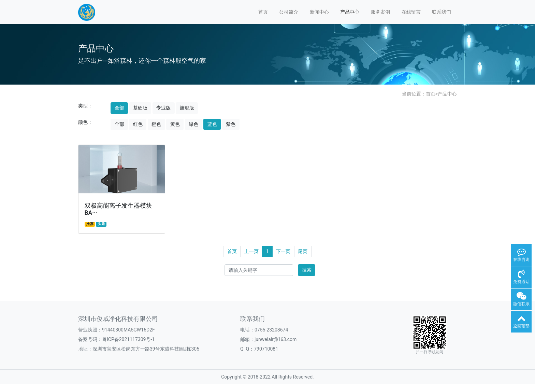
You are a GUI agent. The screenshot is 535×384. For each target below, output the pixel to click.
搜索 (307, 269)
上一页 (251, 251)
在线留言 (411, 12)
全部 (119, 107)
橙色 (156, 124)
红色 (138, 124)
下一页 (283, 251)
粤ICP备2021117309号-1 (128, 339)
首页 (263, 12)
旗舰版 (187, 107)
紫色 (230, 124)
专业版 (163, 107)
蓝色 (212, 124)
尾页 (302, 251)
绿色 (193, 124)
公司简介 (288, 12)
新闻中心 (319, 12)
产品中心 (349, 12)
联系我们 (441, 12)
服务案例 (380, 12)
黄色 (175, 124)
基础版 (140, 107)
